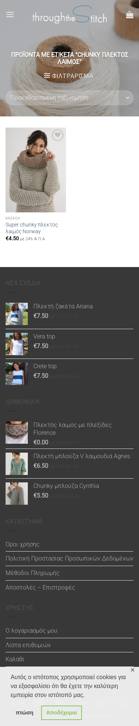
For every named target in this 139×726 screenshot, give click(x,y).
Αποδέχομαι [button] (61, 713)
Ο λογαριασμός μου (31, 630)
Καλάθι (15, 659)
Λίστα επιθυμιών (28, 645)
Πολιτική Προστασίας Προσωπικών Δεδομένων (69, 558)
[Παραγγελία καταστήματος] (69, 97)
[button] (10, 14)
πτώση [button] (24, 713)
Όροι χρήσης (23, 544)
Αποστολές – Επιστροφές (40, 587)
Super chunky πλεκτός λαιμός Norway (32, 228)
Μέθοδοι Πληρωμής (33, 572)
